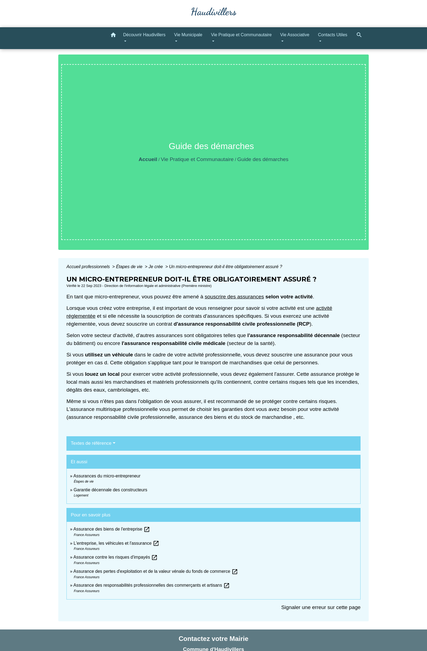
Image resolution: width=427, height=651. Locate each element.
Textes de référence (91, 443)
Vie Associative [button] (294, 34)
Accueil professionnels (88, 266)
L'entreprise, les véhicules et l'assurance (116, 543)
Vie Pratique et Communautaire (197, 159)
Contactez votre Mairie (213, 638)
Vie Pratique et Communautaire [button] (241, 34)
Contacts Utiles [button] (332, 34)
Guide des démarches (262, 159)
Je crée (156, 266)
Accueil (148, 159)
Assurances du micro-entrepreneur (106, 476)
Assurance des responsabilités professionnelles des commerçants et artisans (151, 585)
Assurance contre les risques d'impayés (115, 557)
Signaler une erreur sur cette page (321, 607)
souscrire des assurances (234, 296)
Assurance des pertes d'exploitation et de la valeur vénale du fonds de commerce (155, 571)
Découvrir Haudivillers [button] (144, 34)
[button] (113, 35)
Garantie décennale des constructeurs (110, 490)
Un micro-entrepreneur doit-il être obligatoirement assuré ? (225, 266)
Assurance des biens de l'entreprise (111, 529)
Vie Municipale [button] (188, 34)
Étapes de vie (130, 266)
